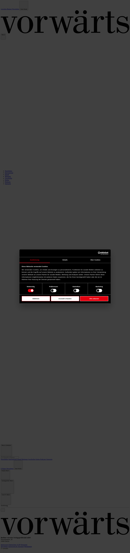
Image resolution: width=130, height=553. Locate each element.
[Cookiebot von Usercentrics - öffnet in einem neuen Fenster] (99, 253)
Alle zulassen (94, 298)
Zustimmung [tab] (34, 260)
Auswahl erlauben (64, 298)
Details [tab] (65, 260)
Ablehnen (35, 298)
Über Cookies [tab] (95, 260)
